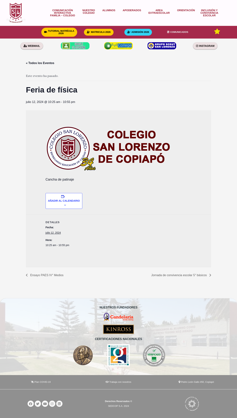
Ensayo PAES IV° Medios (46, 275)
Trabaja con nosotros (118, 382)
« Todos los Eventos (40, 63)
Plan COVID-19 (41, 382)
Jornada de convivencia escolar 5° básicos (179, 275)
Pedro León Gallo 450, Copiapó (196, 382)
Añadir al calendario (64, 200)
